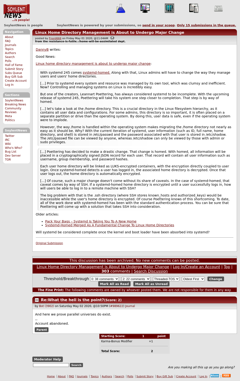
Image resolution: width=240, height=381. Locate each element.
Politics (10, 120)
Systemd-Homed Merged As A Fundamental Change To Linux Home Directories (109, 225)
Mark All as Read (114, 283)
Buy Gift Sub (13, 76)
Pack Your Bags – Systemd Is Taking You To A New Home (91, 221)
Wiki (8, 144)
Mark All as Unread (151, 283)
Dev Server (13, 155)
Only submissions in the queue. (206, 25)
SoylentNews (16, 13)
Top (227, 267)
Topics (9, 49)
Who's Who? (13, 148)
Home (51, 376)
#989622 (116, 306)
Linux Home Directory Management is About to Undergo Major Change (109, 32)
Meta (8, 116)
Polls (8, 61)
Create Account (16, 80)
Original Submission (49, 243)
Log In (9, 84)
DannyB (42, 49)
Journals (10, 45)
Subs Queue (13, 73)
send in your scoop (158, 25)
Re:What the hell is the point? (72, 300)
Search (10, 57)
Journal (130, 306)
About (9, 37)
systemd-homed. (96, 72)
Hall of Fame (13, 65)
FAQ (7, 41)
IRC (7, 140)
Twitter (9, 136)
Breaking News (15, 104)
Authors (10, 53)
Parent (41, 329)
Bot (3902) (46, 306)
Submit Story (14, 69)
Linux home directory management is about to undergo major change (93, 63)
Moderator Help (47, 359)
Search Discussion (151, 271)
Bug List (10, 151)
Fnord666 (55, 38)
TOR (8, 159)
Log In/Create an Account (196, 267)
